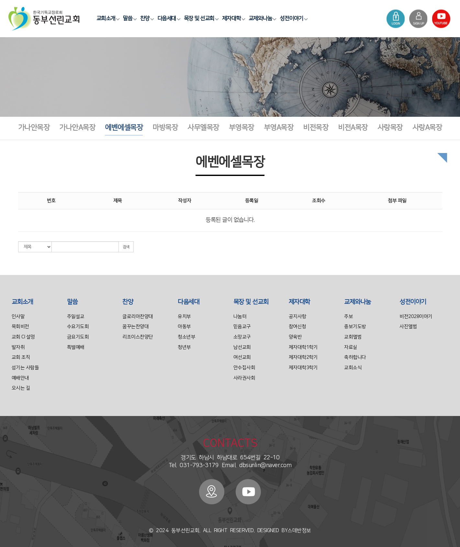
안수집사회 (244, 367)
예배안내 (20, 378)
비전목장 (315, 128)
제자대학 (232, 18)
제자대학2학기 (303, 357)
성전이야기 (293, 18)
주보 (348, 316)
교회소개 (107, 18)
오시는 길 (21, 388)
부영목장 (241, 128)
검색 (126, 247)
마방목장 (165, 128)
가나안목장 (34, 128)
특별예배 (75, 347)
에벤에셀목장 (124, 128)
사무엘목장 (203, 128)
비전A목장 (353, 128)
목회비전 (20, 326)
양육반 (295, 337)
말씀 (129, 18)
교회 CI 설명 (23, 337)
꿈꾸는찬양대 (135, 326)
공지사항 (297, 316)
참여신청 (297, 326)
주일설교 (75, 316)
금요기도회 (78, 337)
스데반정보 (299, 530)
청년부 (184, 347)
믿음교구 (242, 326)
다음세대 (168, 18)
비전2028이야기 (415, 316)
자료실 (350, 347)
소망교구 (242, 337)
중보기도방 (355, 326)
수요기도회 (78, 326)
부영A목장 (279, 128)
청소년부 (186, 337)
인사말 (18, 316)
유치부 (184, 316)
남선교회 (242, 347)
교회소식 (353, 367)
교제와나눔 (262, 18)
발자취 (18, 347)
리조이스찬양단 (137, 337)
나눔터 (240, 316)
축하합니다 (355, 357)
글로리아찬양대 (137, 316)
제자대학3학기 (303, 367)
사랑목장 (390, 128)
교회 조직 (21, 357)
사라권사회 (244, 378)
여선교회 (242, 357)
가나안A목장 (77, 128)
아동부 (184, 326)
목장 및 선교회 (200, 18)
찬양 (146, 18)
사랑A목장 (427, 128)
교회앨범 (353, 337)
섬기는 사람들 (25, 367)
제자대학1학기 (303, 347)
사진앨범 (408, 326)
